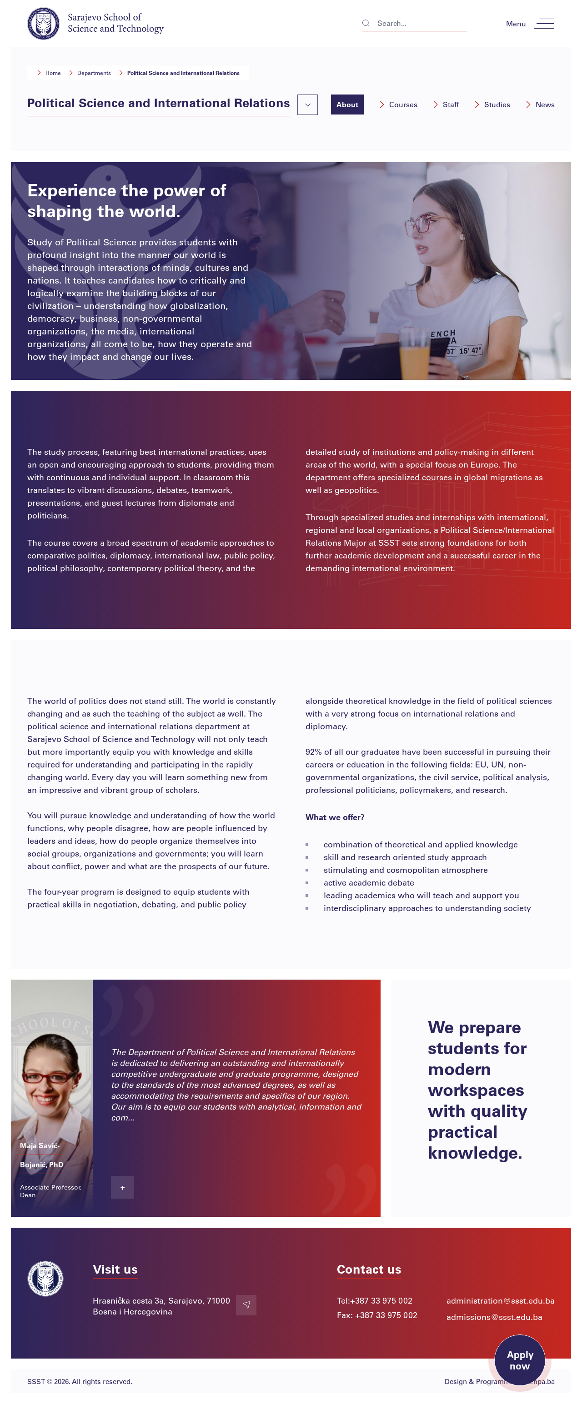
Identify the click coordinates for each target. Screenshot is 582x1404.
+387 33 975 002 (381, 1300)
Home (48, 72)
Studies (491, 104)
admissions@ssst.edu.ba (494, 1316)
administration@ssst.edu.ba (501, 1300)
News (540, 104)
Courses (397, 104)
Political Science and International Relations (179, 72)
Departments (89, 72)
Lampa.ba (539, 1381)
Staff (445, 104)
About (347, 104)
